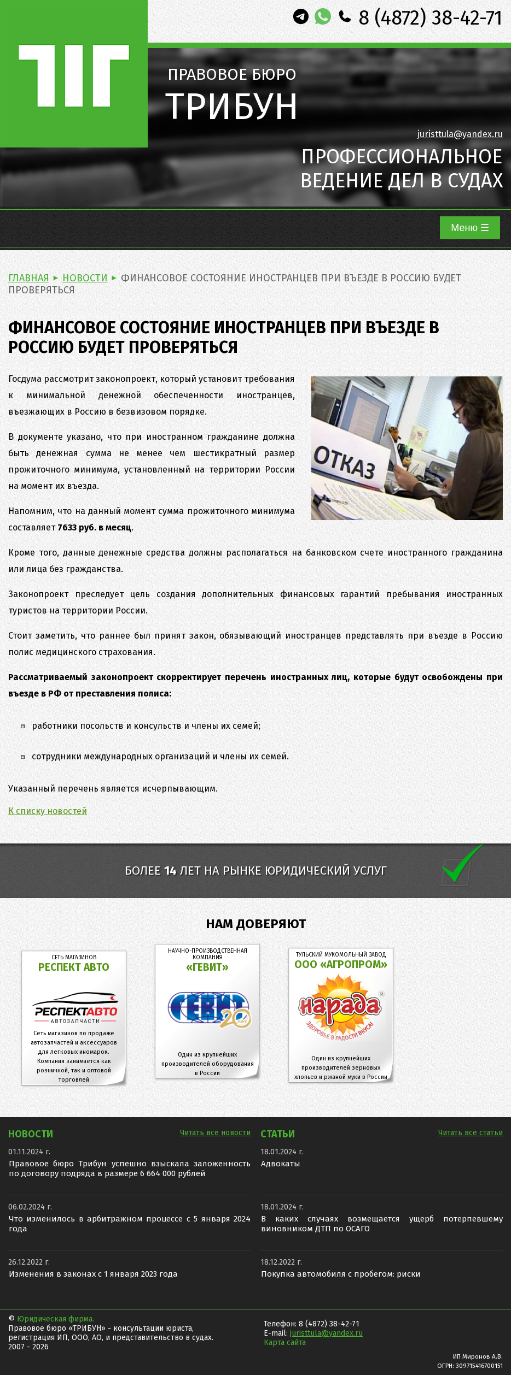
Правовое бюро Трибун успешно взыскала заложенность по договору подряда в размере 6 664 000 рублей (130, 1168)
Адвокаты (280, 1164)
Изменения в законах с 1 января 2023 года (93, 1274)
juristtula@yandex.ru (460, 134)
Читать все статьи (470, 1132)
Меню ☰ (470, 227)
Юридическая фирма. (55, 1319)
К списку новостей (47, 811)
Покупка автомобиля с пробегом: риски (341, 1274)
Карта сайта (285, 1342)
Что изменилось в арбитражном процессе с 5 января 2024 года (130, 1224)
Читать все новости (215, 1132)
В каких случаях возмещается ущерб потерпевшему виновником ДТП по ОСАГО (382, 1224)
